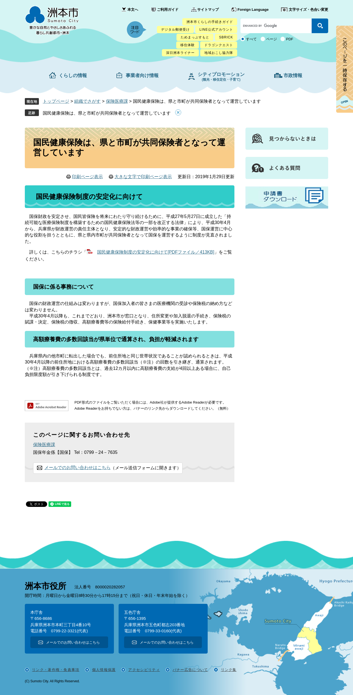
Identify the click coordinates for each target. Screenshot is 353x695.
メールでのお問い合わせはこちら (77, 467)
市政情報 (293, 75)
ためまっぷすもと (195, 37)
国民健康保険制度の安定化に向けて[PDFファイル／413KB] (155, 252)
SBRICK (226, 37)
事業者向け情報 (142, 75)
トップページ (56, 101)
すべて (251, 39)
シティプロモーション (221, 76)
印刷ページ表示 (87, 176)
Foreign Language (253, 9)
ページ (271, 39)
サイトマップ (208, 9)
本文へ (132, 9)
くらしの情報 (73, 75)
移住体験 (187, 45)
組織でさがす (87, 101)
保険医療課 (117, 101)
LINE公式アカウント (216, 29)
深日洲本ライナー (180, 53)
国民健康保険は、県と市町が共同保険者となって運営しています (107, 113)
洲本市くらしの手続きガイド (209, 22)
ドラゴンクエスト (218, 45)
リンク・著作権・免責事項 (55, 670)
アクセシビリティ (144, 670)
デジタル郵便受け (175, 29)
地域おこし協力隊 (218, 53)
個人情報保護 (104, 670)
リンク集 (229, 670)
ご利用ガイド (167, 9)
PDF (289, 39)
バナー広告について (190, 670)
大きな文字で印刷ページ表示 (143, 176)
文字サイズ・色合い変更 (308, 9)
